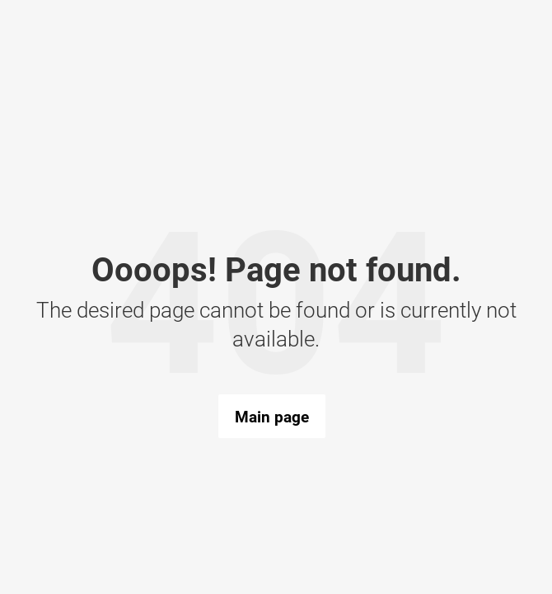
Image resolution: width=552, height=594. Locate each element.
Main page (272, 416)
